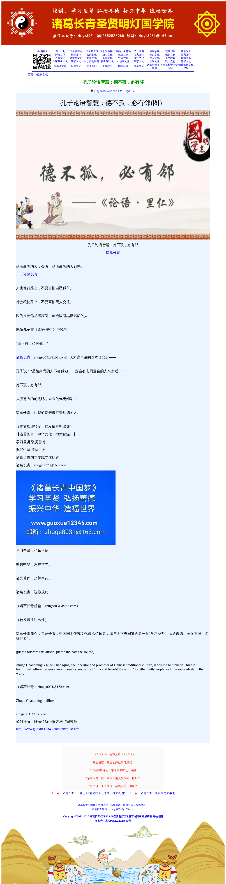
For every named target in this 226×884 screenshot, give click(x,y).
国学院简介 (76, 51)
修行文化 (139, 57)
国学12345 (92, 51)
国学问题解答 (91, 61)
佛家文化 (170, 54)
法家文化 (76, 61)
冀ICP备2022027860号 (118, 820)
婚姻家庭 (186, 57)
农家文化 (154, 61)
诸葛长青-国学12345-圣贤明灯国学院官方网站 (115, 816)
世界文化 (76, 66)
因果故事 (154, 51)
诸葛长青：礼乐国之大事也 (157, 793)
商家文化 (92, 57)
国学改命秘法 (107, 51)
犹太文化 (170, 61)
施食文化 (76, 54)
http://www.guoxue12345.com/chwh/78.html (48, 729)
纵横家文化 (76, 57)
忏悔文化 (60, 54)
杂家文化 (139, 61)
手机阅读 (42, 51)
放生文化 (107, 54)
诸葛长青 (113, 253)
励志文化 (154, 57)
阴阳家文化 (107, 61)
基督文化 (186, 61)
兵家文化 (60, 57)
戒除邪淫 (170, 51)
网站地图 (158, 816)
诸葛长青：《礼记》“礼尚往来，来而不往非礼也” (94, 793)
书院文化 (107, 57)
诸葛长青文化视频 (185, 66)
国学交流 (139, 66)
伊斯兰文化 (60, 66)
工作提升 (107, 66)
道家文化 (154, 54)
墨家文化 (186, 54)
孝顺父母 (186, 51)
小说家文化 (123, 61)
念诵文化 (92, 54)
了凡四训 (139, 51)
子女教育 (170, 57)
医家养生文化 (60, 61)
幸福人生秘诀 (123, 51)
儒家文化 (139, 54)
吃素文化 (123, 54)
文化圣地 (92, 66)
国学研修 (123, 66)
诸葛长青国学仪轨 (170, 66)
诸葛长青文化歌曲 (154, 66)
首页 (30, 74)
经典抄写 (123, 57)
